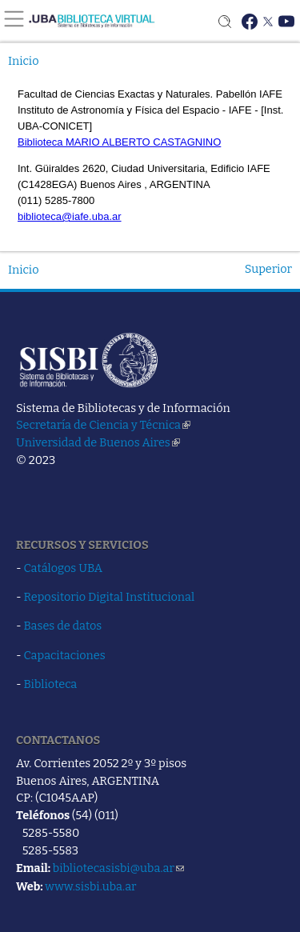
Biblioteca (51, 684)
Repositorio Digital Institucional (109, 597)
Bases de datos (63, 625)
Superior (268, 269)
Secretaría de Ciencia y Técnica (103, 425)
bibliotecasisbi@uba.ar (118, 868)
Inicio (23, 61)
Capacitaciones (65, 655)
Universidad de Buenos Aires (98, 442)
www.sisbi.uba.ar (90, 886)
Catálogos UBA (63, 568)
